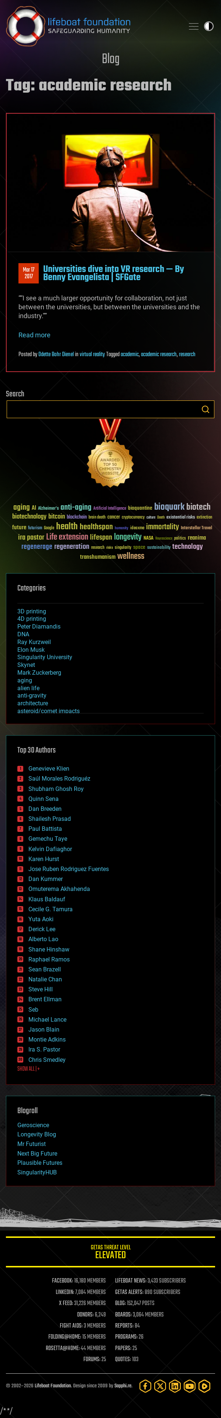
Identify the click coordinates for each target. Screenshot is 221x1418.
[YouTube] (190, 1386)
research (187, 354)
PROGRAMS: (126, 1337)
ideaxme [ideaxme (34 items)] (137, 528)
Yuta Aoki (40, 919)
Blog (111, 59)
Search (205, 409)
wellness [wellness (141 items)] (130, 556)
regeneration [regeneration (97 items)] (71, 547)
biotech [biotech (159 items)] (198, 507)
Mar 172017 (28, 273)
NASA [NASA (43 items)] (148, 538)
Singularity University (44, 657)
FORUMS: (91, 1359)
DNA (23, 634)
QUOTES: (123, 1359)
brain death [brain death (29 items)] (97, 517)
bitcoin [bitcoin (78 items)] (56, 517)
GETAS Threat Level (110, 1253)
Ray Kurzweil (34, 642)
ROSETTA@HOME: (63, 1348)
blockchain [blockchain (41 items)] (77, 517)
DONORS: (85, 1315)
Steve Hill (40, 989)
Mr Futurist (31, 1143)
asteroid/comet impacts (48, 711)
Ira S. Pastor (44, 1049)
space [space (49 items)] (139, 547)
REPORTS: (124, 1326)
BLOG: (120, 1303)
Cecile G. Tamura (50, 909)
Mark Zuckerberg (39, 672)
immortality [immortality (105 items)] (162, 527)
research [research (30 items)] (97, 547)
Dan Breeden (45, 808)
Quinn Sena (43, 798)
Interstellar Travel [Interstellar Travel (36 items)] (196, 528)
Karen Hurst (43, 859)
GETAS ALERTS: (129, 1292)
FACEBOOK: (62, 1281)
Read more (34, 335)
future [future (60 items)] (19, 527)
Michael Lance (47, 1019)
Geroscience (33, 1125)
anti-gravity (31, 695)
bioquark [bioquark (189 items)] (169, 507)
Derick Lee (41, 929)
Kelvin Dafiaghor (50, 849)
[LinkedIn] (175, 1386)
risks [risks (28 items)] (109, 547)
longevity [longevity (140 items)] (128, 537)
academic (130, 354)
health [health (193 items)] (67, 527)
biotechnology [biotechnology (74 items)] (29, 517)
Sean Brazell (44, 969)
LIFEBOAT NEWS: (130, 1281)
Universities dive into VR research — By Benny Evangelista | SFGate (113, 273)
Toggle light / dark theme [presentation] (209, 26)
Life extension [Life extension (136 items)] (67, 537)
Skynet (26, 664)
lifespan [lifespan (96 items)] (101, 537)
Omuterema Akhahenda (59, 888)
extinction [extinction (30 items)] (204, 517)
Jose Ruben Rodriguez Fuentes (68, 869)
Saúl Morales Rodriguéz (59, 778)
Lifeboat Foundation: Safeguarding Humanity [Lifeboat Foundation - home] (92, 26)
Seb (33, 1009)
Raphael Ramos (49, 959)
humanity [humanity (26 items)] (121, 528)
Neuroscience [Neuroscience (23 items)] (163, 539)
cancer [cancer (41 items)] (113, 517)
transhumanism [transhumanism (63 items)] (97, 557)
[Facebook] (145, 1386)
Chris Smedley (47, 1059)
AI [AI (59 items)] (34, 508)
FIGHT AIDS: (71, 1326)
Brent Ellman (45, 999)
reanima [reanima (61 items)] (197, 537)
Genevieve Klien (48, 768)
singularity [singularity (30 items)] (123, 547)
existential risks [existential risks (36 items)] (180, 517)
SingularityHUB (37, 1172)
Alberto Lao (43, 939)
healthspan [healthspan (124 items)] (96, 527)
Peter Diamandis (39, 626)
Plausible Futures (39, 1162)
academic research (159, 354)
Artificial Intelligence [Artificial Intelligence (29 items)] (109, 508)
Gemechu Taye (47, 838)
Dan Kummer (45, 878)
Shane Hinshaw (48, 949)
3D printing (31, 611)
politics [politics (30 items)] (180, 538)
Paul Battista (45, 828)
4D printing (31, 618)
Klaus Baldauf (46, 899)
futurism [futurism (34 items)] (35, 528)
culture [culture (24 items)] (150, 518)
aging (24, 680)
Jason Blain (43, 1029)
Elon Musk (31, 649)
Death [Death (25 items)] (161, 518)
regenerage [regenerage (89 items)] (36, 547)
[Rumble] (204, 1386)
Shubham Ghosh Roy (56, 788)
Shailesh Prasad (49, 818)
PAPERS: (123, 1348)
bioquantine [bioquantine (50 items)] (140, 508)
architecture (32, 703)
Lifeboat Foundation (53, 1386)
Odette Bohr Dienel (56, 354)
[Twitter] (160, 1386)
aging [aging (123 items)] (21, 507)
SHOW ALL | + (28, 1069)
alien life (28, 688)
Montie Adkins (47, 1039)
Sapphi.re (122, 1386)
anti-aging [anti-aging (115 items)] (76, 507)
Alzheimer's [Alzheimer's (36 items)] (48, 509)
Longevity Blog (36, 1134)
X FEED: (66, 1303)
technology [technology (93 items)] (187, 547)
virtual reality (92, 354)
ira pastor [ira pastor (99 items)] (31, 537)
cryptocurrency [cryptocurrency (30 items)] (133, 517)
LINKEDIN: (65, 1292)
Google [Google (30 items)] (49, 528)
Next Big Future (37, 1153)
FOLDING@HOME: (64, 1337)
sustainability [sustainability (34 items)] (158, 548)
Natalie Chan (45, 979)
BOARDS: (123, 1315)
